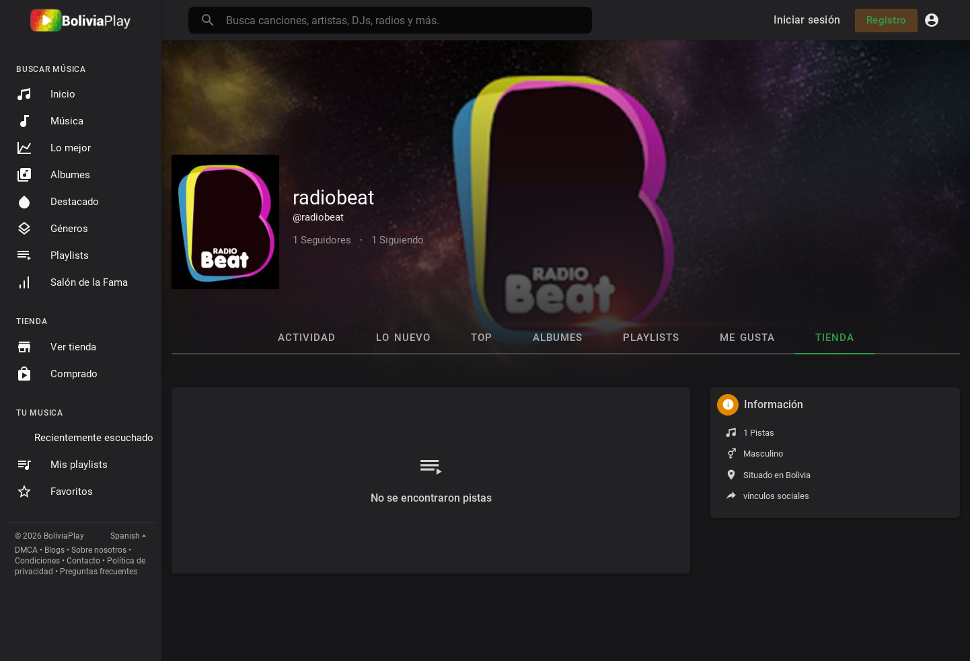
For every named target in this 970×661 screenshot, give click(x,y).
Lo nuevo (403, 338)
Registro (886, 20)
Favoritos (54, 491)
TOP (481, 338)
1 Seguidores (322, 240)
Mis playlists (62, 465)
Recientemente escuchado (93, 438)
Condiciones (37, 561)
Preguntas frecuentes (98, 571)
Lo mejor (53, 148)
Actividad (307, 338)
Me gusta (747, 338)
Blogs (54, 550)
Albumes (53, 175)
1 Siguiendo (397, 240)
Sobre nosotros (98, 550)
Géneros (52, 229)
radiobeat (333, 197)
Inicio (45, 94)
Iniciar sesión (807, 19)
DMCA (26, 550)
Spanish (125, 536)
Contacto (83, 561)
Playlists (52, 255)
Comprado (57, 374)
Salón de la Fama (72, 282)
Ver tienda (56, 347)
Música (49, 121)
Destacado (57, 202)
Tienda (834, 338)
